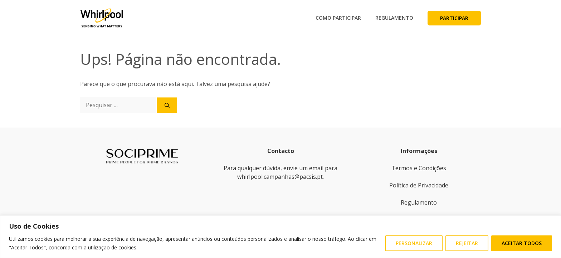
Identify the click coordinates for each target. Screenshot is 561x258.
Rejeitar (467, 243)
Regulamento (394, 17)
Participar (454, 18)
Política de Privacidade (418, 185)
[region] (280, 236)
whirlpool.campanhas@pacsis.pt (280, 177)
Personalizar (414, 243)
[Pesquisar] (167, 105)
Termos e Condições (418, 168)
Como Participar (338, 17)
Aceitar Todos (522, 243)
